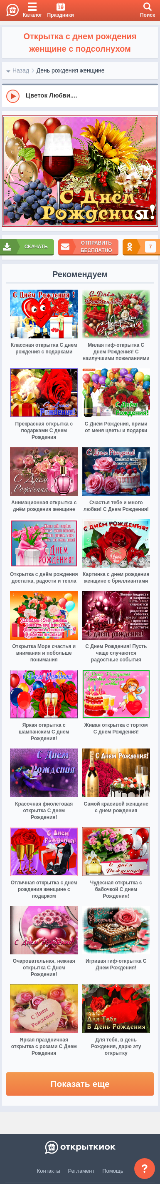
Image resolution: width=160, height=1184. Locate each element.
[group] (80, 96)
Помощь (112, 1171)
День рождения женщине (71, 70)
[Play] (13, 96)
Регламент (81, 1171)
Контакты (48, 1171)
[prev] (10, 171)
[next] (149, 171)
